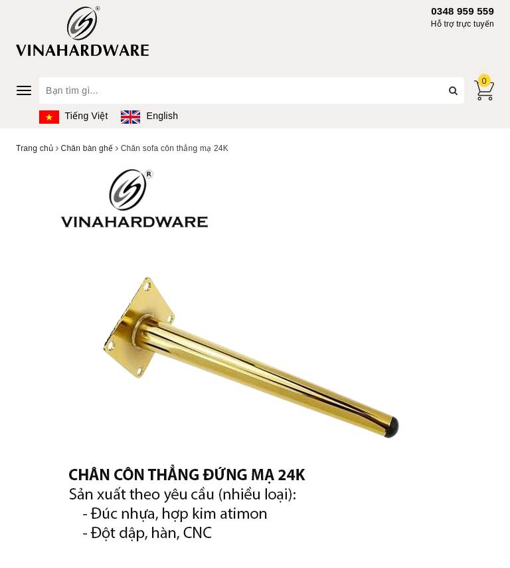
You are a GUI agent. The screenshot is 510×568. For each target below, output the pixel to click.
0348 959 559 (462, 11)
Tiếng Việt (73, 115)
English (149, 115)
